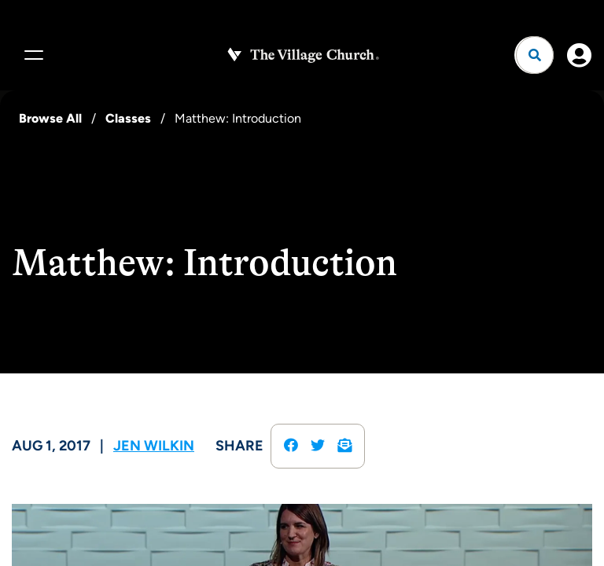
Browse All (50, 118)
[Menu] (31, 55)
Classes (128, 118)
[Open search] (535, 55)
